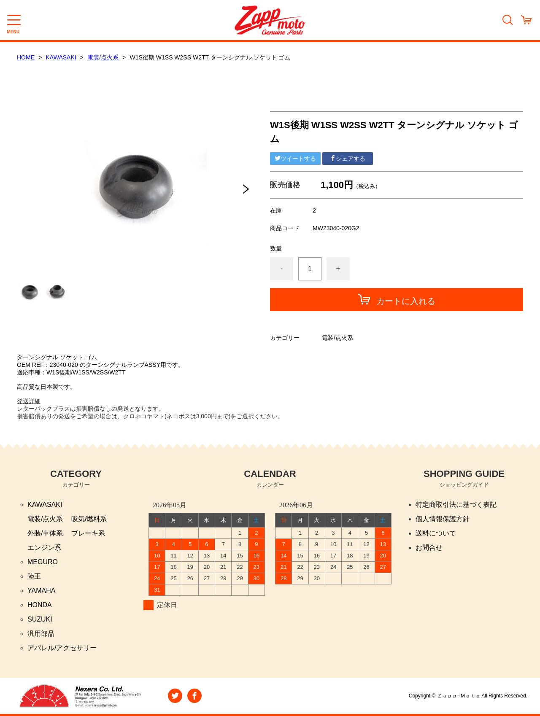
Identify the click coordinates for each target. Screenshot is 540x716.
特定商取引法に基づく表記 (456, 504)
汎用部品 (40, 633)
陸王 (34, 576)
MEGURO (42, 561)
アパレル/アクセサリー (62, 647)
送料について (436, 533)
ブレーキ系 (88, 533)
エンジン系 (44, 547)
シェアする (347, 158)
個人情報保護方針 (443, 518)
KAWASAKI (61, 57)
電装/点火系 (103, 57)
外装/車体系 (45, 533)
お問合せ (429, 547)
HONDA (39, 604)
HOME (26, 57)
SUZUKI (39, 619)
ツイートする (295, 158)
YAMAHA (41, 590)
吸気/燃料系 (89, 518)
